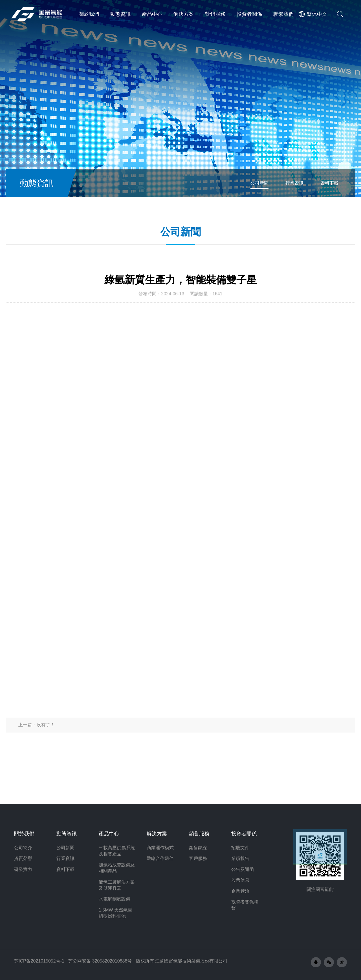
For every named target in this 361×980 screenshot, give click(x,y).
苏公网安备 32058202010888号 (100, 961)
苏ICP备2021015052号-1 (39, 961)
